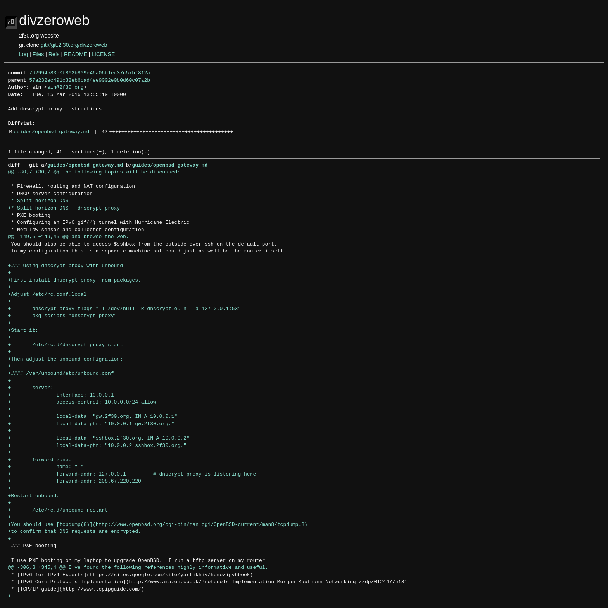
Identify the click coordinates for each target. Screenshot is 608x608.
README (75, 54)
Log (23, 54)
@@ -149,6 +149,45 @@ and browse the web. (68, 237)
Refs (54, 54)
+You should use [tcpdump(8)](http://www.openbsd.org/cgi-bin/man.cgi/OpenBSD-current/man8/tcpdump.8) (157, 524)
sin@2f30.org (65, 87)
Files (38, 54)
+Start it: (23, 330)
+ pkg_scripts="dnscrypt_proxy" (62, 316)
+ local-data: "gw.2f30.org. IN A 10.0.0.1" (93, 416)
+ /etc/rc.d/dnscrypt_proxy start (65, 345)
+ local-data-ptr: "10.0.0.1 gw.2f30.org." (91, 424)
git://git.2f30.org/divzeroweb (74, 45)
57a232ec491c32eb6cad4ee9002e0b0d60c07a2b (89, 80)
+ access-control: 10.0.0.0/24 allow (82, 402)
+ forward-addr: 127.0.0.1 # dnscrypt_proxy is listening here (132, 474)
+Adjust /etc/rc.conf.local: (49, 294)
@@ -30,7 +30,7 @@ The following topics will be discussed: (94, 172)
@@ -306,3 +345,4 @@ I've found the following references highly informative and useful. (138, 567)
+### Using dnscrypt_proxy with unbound (65, 266)
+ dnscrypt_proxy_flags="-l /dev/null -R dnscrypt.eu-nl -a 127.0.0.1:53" (124, 309)
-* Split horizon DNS (38, 201)
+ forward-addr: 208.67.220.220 (74, 481)
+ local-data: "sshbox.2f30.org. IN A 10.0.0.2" (99, 438)
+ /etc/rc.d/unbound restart (58, 510)
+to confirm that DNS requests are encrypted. (74, 531)
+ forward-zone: (40, 460)
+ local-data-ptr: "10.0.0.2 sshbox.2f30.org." (97, 445)
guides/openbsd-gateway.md (51, 132)
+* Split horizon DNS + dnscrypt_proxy (64, 208)
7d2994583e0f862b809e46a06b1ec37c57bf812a (89, 73)
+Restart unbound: (34, 496)
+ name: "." (46, 467)
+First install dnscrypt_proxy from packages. (74, 280)
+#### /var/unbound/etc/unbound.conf (61, 373)
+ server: (31, 388)
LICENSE (103, 54)
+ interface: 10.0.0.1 (61, 395)
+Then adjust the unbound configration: (65, 359)
